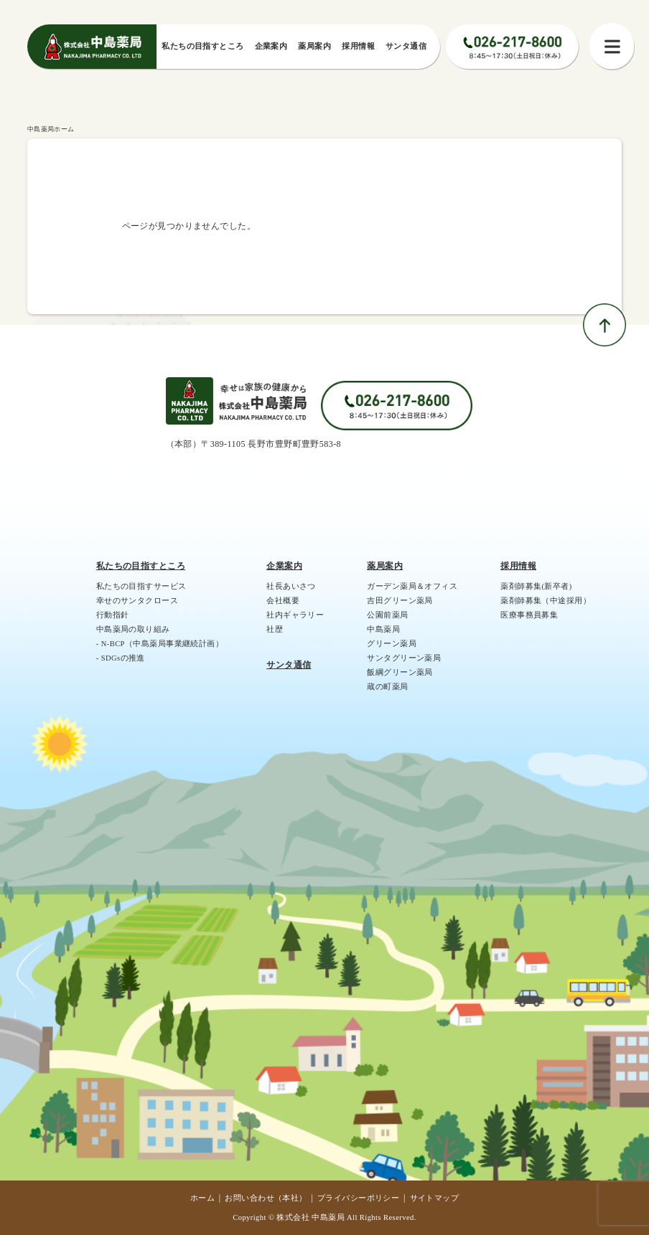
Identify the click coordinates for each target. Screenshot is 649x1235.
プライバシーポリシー (358, 1198)
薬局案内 (314, 46)
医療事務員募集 (529, 615)
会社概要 (282, 601)
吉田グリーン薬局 (399, 601)
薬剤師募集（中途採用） (545, 601)
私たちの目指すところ (140, 566)
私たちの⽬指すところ (202, 46)
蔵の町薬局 (387, 687)
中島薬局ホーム (51, 129)
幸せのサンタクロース (137, 601)
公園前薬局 (387, 615)
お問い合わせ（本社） (266, 1198)
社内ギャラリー (295, 615)
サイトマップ (434, 1198)
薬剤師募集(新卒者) (535, 586)
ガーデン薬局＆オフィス (412, 586)
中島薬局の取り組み (133, 629)
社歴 (274, 629)
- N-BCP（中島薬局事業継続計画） (159, 644)
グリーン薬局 (391, 644)
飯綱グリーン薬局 (399, 672)
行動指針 (112, 615)
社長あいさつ (291, 586)
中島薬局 (383, 629)
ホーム (202, 1198)
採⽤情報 (358, 46)
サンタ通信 (406, 46)
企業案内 (271, 46)
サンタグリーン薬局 (404, 658)
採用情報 (518, 566)
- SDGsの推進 (120, 658)
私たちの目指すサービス (141, 586)
